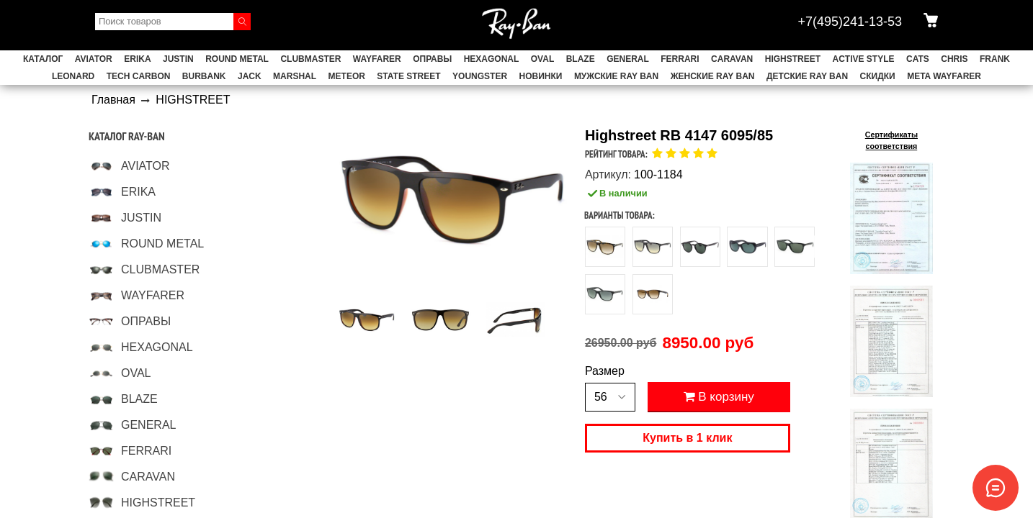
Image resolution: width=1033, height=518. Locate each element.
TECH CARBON (139, 76)
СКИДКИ (877, 76)
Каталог (43, 59)
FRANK (995, 59)
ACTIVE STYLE (864, 59)
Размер (605, 371)
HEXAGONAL (491, 59)
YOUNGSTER (479, 76)
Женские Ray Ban (713, 76)
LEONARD (73, 76)
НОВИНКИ (541, 76)
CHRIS (954, 59)
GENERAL (628, 59)
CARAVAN (732, 59)
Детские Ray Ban (807, 76)
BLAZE (580, 59)
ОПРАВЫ (432, 59)
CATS (917, 59)
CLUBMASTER (310, 59)
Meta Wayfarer (944, 76)
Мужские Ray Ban (616, 76)
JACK (249, 76)
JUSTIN (178, 59)
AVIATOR (93, 59)
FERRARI (680, 59)
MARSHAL (294, 76)
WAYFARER (377, 59)
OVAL (542, 59)
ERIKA (137, 59)
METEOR (346, 76)
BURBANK (204, 76)
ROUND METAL (237, 59)
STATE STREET (408, 76)
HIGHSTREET (792, 59)
